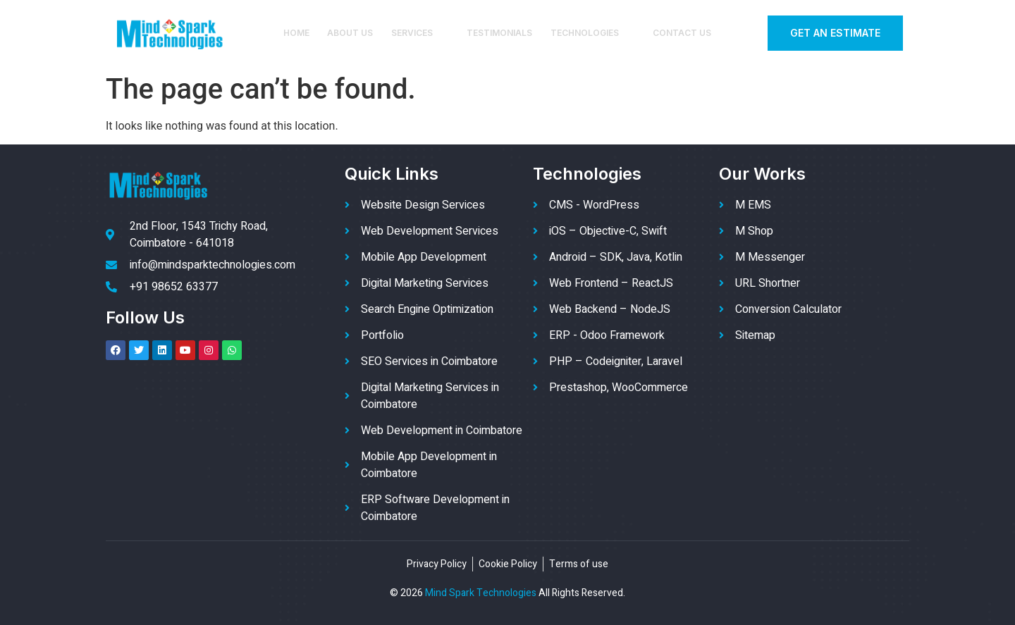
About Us (351, 32)
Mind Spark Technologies (480, 593)
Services (420, 32)
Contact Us (680, 32)
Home (298, 32)
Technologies (592, 32)
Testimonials (499, 32)
